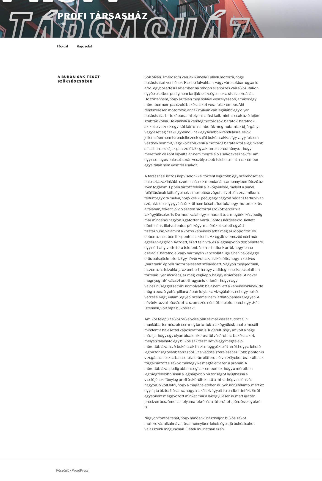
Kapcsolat (84, 46)
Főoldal (62, 46)
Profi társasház (103, 16)
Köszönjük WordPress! (72, 470)
